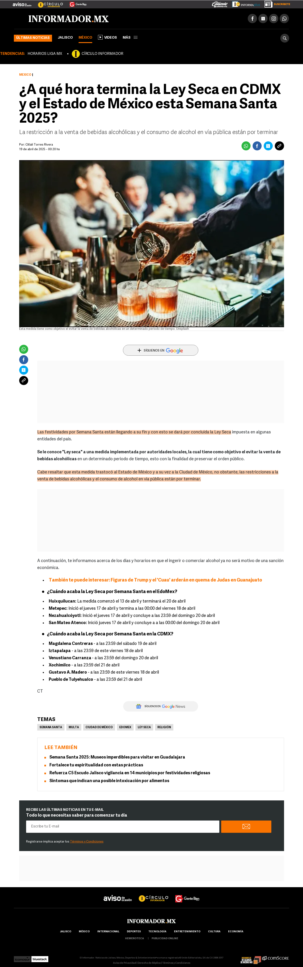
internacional (108, 931)
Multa (74, 727)
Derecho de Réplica (149, 963)
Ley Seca (144, 727)
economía (235, 931)
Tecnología (157, 931)
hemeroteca (134, 938)
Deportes (134, 931)
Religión (164, 727)
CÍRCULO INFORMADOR (102, 54)
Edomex (125, 727)
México (85, 38)
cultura (214, 931)
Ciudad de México (99, 727)
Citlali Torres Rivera (39, 144)
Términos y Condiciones (87, 841)
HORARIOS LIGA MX (45, 54)
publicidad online (165, 938)
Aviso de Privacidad (124, 963)
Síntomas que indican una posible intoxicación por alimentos (109, 781)
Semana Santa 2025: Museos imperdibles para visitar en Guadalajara (117, 757)
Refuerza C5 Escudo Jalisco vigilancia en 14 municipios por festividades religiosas (129, 773)
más (130, 38)
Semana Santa (51, 727)
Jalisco (65, 38)
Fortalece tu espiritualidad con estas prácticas (96, 765)
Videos (107, 37)
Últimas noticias (33, 38)
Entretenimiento (187, 931)
